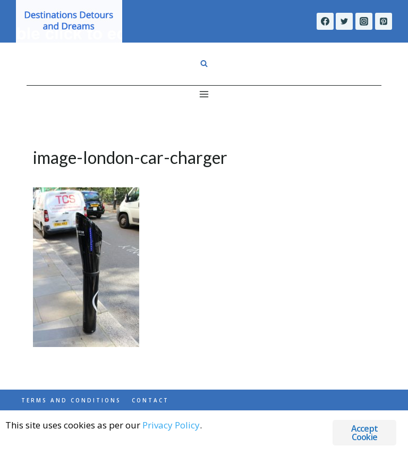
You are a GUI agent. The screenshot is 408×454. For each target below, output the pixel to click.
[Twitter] (344, 21)
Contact (150, 400)
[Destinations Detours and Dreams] (69, 21)
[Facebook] (325, 21)
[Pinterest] (383, 21)
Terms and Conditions (71, 400)
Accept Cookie (364, 433)
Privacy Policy (171, 425)
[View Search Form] (204, 63)
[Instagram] (363, 21)
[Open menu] (204, 94)
